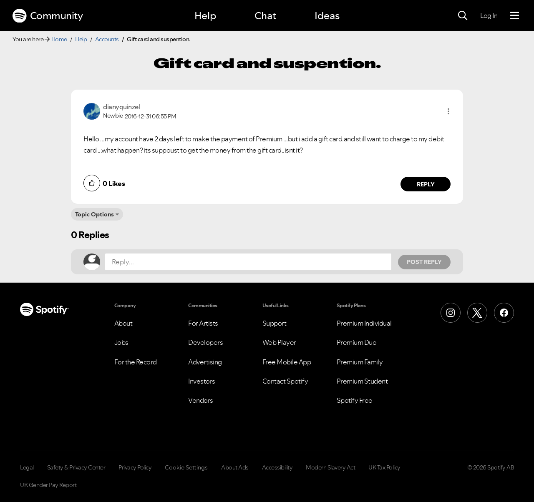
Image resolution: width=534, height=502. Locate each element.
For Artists (203, 323)
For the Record (135, 361)
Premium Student (362, 381)
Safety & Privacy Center (76, 467)
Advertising (205, 361)
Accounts (107, 39)
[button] (448, 111)
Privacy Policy (134, 467)
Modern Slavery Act (330, 467)
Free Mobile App (286, 361)
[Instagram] (451, 313)
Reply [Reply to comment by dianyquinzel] (426, 184)
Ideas (327, 16)
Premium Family (360, 361)
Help (205, 16)
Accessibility (277, 467)
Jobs (121, 342)
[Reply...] (248, 262)
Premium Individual (364, 323)
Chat (265, 16)
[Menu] (514, 16)
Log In (488, 15)
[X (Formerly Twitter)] (477, 313)
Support (274, 323)
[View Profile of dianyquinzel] (121, 106)
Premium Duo (357, 342)
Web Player (279, 342)
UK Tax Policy (384, 467)
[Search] (463, 15)
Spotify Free (355, 400)
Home (59, 39)
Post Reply (424, 262)
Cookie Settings (186, 467)
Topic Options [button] (94, 214)
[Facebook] (504, 313)
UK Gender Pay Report (48, 485)
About (123, 323)
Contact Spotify (285, 381)
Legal (27, 467)
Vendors (200, 400)
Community (48, 16)
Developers (205, 342)
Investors (201, 381)
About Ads (235, 467)
